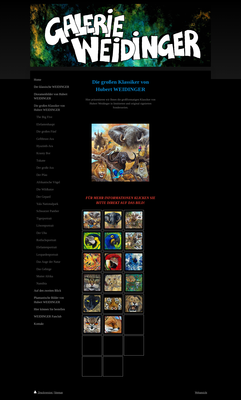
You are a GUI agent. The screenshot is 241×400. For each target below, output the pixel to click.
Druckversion (43, 392)
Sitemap (58, 392)
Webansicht (201, 392)
